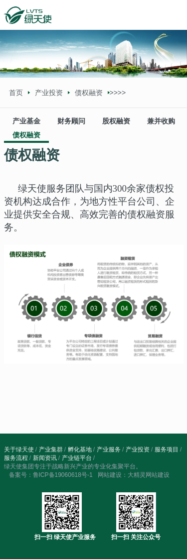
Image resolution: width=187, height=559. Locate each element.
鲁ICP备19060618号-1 (63, 474)
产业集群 (51, 449)
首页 (16, 93)
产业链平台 (77, 457)
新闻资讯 (45, 457)
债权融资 (26, 135)
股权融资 (116, 121)
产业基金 (26, 121)
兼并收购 (161, 121)
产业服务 (109, 449)
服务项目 (167, 449)
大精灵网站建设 (149, 474)
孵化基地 (80, 449)
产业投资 (49, 93)
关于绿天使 (19, 449)
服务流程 (16, 457)
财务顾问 (71, 121)
